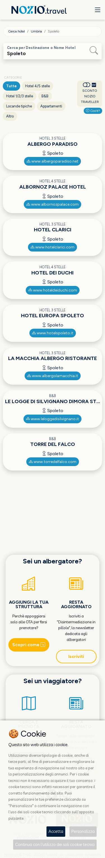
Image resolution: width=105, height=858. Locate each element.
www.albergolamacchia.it (52, 375)
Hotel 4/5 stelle (37, 86)
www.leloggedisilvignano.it (52, 419)
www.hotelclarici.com (52, 247)
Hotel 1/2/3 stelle (19, 96)
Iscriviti (76, 656)
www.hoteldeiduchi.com (52, 290)
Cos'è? (93, 111)
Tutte (11, 86)
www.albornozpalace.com (52, 204)
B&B (44, 96)
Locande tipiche (19, 106)
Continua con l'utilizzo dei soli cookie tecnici (55, 844)
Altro (10, 116)
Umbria (36, 31)
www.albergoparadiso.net (52, 161)
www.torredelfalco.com (52, 461)
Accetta (55, 831)
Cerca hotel (16, 31)
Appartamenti (51, 106)
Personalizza (83, 831)
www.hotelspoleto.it (52, 333)
